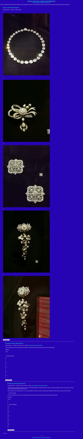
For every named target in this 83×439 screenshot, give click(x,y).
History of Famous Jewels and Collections (41, 2)
